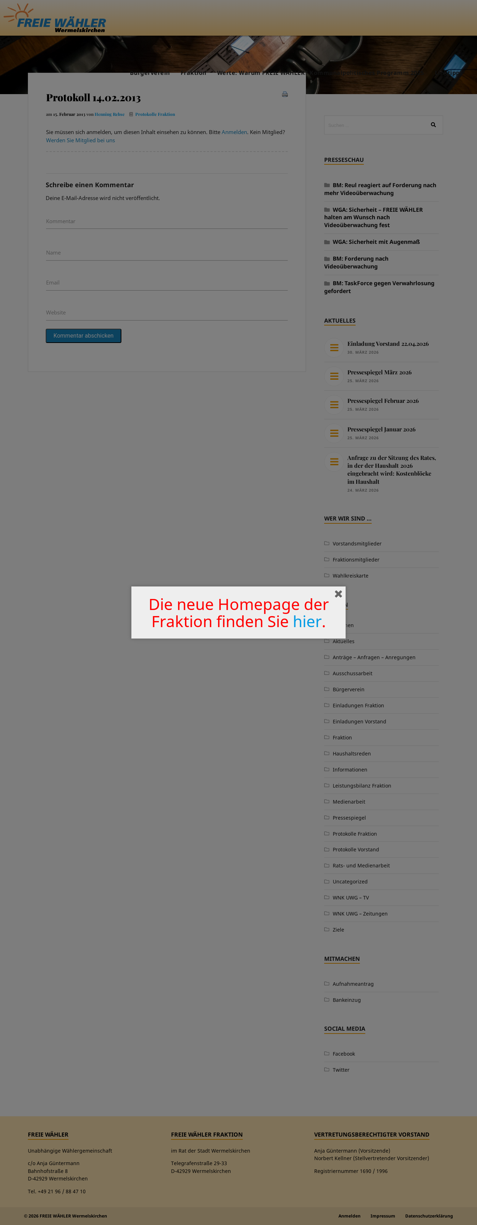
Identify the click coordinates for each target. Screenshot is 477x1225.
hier (307, 621)
